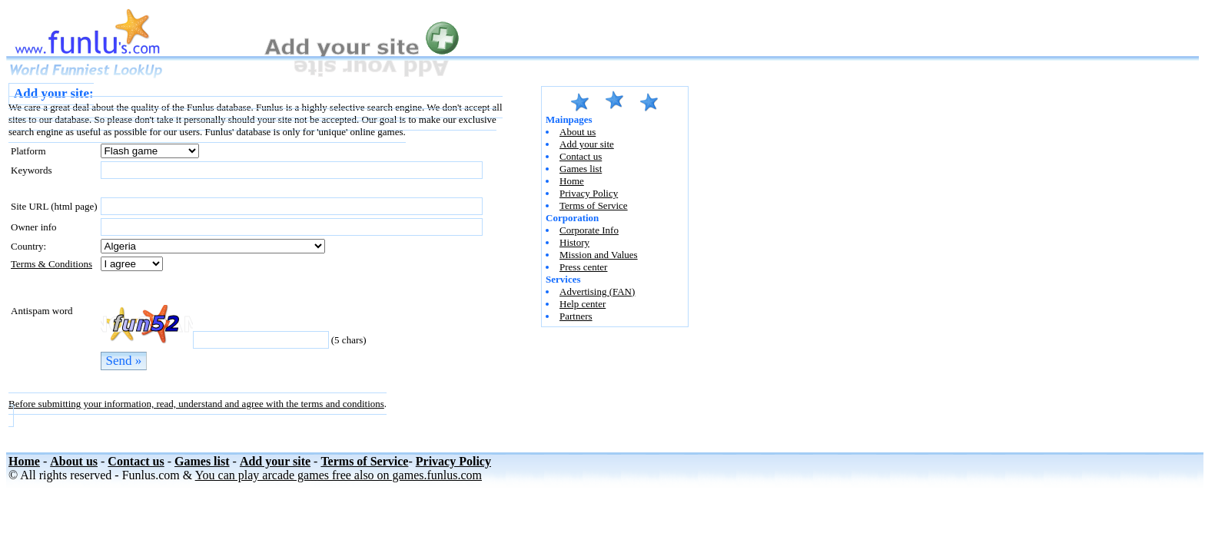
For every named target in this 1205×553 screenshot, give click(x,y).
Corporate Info (589, 230)
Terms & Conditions (51, 264)
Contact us (580, 156)
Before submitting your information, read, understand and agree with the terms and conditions (196, 403)
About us (577, 131)
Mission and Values (598, 254)
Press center (583, 267)
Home (571, 181)
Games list (580, 168)
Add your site (586, 144)
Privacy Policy (588, 193)
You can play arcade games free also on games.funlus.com (338, 475)
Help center (582, 304)
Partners (576, 316)
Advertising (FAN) (597, 291)
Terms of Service (593, 205)
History (574, 242)
